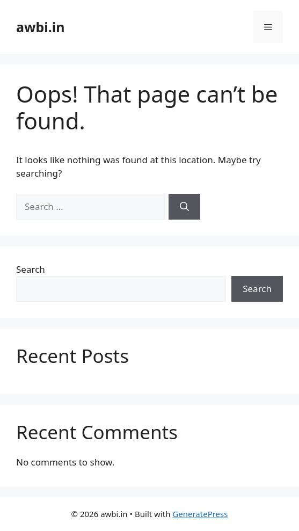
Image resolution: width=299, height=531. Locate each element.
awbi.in (40, 27)
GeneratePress (200, 513)
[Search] (184, 207)
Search (30, 269)
